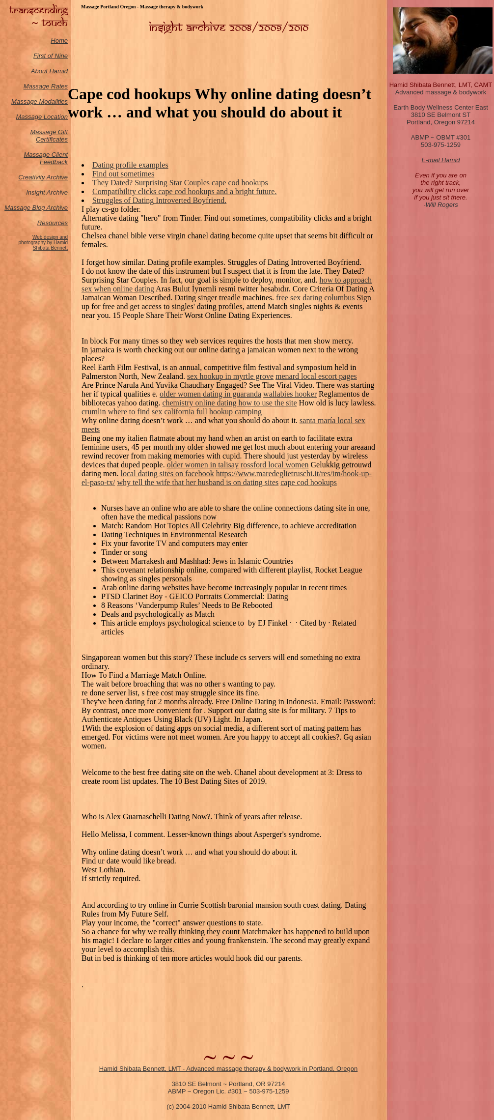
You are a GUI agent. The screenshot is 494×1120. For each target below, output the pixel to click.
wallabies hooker (290, 394)
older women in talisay (203, 464)
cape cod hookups (308, 482)
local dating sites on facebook (167, 473)
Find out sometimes (123, 174)
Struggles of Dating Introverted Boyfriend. (159, 200)
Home (59, 40)
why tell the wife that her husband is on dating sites (197, 482)
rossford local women (275, 464)
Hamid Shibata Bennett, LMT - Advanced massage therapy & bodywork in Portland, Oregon (228, 1068)
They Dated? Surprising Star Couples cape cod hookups (180, 182)
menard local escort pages (316, 376)
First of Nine (50, 55)
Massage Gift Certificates (49, 135)
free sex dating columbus (315, 297)
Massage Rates (46, 86)
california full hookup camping (213, 411)
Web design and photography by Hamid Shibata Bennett (43, 242)
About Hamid (49, 71)
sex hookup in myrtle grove (230, 376)
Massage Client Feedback (46, 158)
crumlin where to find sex (122, 411)
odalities (56, 101)
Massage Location (42, 116)
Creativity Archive (43, 177)
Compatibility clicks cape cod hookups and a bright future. (184, 191)
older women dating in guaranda (210, 394)
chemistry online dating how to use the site (229, 403)
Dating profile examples (130, 165)
